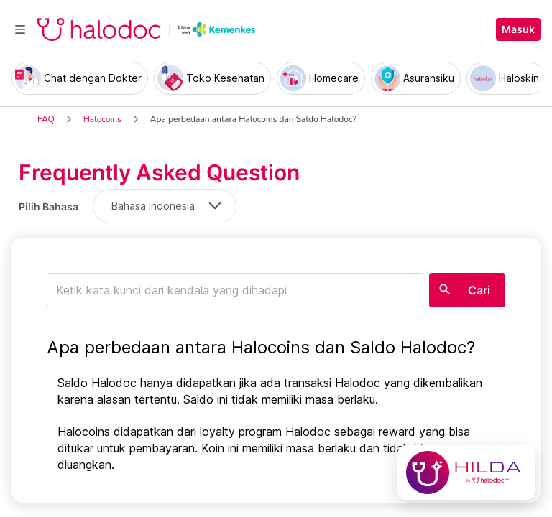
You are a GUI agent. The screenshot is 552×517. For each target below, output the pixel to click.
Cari (479, 290)
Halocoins (102, 119)
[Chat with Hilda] (466, 472)
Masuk (518, 29)
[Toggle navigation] (20, 29)
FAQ (46, 119)
